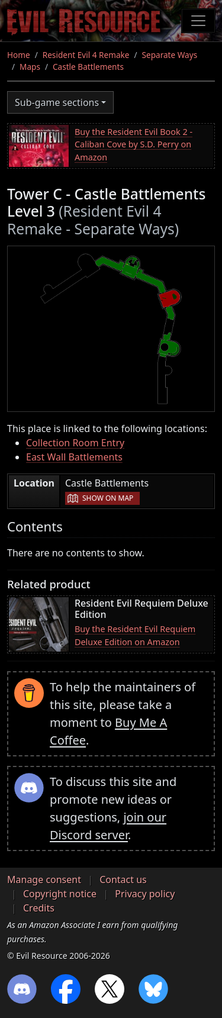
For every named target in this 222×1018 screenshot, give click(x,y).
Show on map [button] (107, 498)
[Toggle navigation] (198, 21)
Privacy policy (145, 893)
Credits (38, 907)
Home (18, 54)
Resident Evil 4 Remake (86, 54)
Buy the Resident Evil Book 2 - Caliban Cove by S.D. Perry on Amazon (133, 144)
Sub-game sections (57, 102)
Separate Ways (170, 54)
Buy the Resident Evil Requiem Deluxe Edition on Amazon (135, 635)
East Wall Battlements (74, 456)
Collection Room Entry (75, 442)
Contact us (123, 879)
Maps (30, 66)
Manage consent (44, 879)
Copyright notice (59, 893)
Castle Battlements (88, 66)
